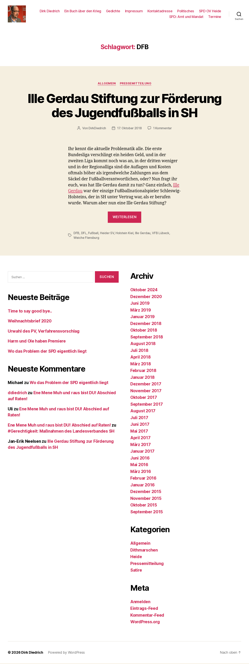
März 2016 (140, 472)
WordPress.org (145, 622)
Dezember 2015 (145, 492)
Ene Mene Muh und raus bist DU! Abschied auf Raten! (59, 425)
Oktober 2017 (143, 398)
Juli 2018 (139, 351)
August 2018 (143, 344)
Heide (136, 557)
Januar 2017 (142, 452)
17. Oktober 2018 (129, 129)
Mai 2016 (139, 465)
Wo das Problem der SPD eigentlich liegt (47, 351)
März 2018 (140, 364)
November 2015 (145, 499)
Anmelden (140, 602)
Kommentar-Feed (147, 615)
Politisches (185, 11)
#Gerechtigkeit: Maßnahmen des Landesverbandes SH (61, 431)
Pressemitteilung (136, 84)
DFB (76, 234)
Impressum (134, 11)
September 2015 (146, 512)
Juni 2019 (140, 304)
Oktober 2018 (143, 330)
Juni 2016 (140, 458)
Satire (136, 570)
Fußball (93, 234)
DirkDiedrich (97, 129)
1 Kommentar (162, 129)
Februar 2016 (143, 478)
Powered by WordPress (66, 653)
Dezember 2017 (145, 384)
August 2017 (142, 411)
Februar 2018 (143, 371)
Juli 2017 (139, 418)
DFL (84, 234)
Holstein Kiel (124, 234)
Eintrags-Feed (144, 609)
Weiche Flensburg (86, 238)
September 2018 (146, 337)
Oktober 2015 (143, 505)
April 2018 (140, 357)
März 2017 (140, 445)
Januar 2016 (142, 485)
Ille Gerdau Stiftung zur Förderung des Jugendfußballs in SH (125, 106)
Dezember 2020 (146, 297)
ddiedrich (17, 393)
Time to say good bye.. (30, 311)
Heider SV (107, 234)
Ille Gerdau (142, 234)
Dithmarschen (144, 550)
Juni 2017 (139, 425)
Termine (214, 17)
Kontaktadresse (159, 11)
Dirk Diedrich (50, 11)
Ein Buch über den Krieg (82, 11)
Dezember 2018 (145, 324)
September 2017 (146, 404)
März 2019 (140, 310)
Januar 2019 (142, 317)
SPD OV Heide (210, 11)
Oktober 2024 (144, 290)
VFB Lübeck (160, 234)
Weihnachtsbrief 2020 (30, 321)
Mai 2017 (139, 431)
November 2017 (145, 391)
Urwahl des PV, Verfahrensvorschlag (44, 331)
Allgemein (107, 84)
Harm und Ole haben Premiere (37, 341)
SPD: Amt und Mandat (186, 17)
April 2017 (140, 438)
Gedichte (113, 11)
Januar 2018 (142, 377)
